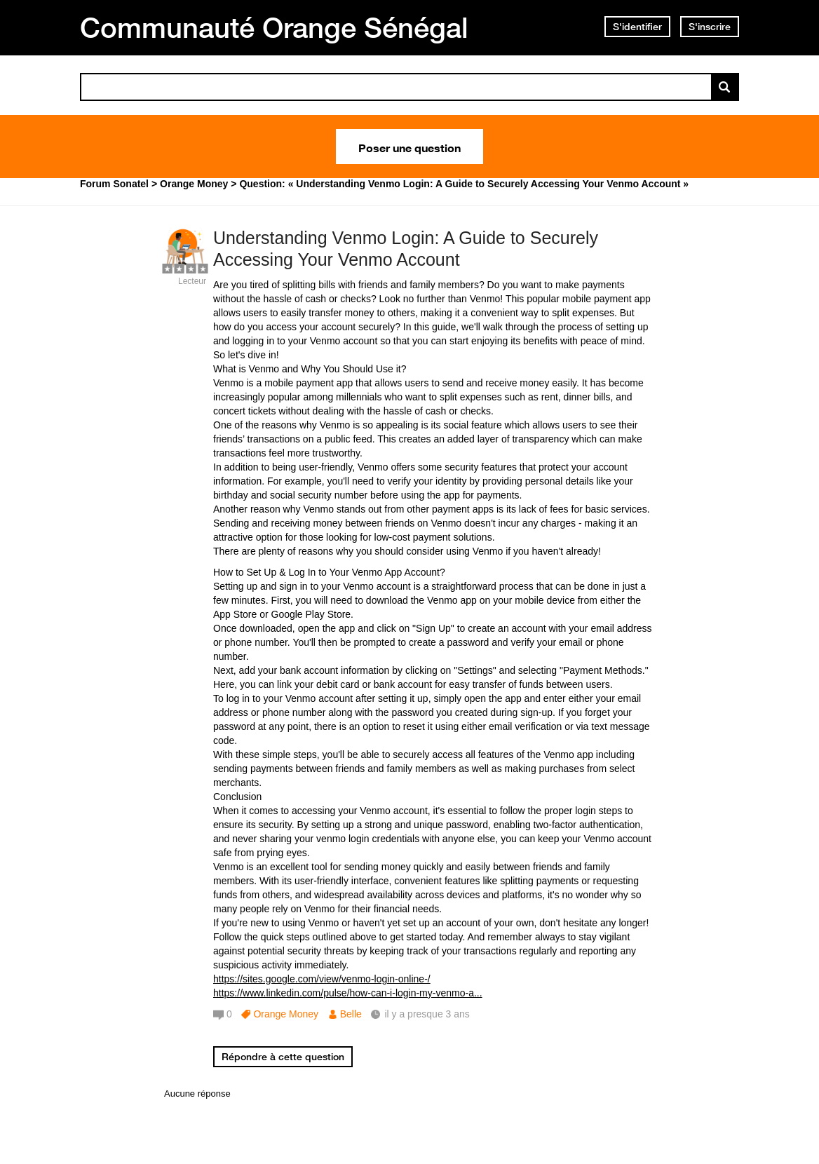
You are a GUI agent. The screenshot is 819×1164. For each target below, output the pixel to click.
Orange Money (285, 1014)
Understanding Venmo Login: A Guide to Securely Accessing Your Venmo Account (405, 248)
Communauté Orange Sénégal (274, 27)
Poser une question (409, 146)
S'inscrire (710, 26)
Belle (351, 1014)
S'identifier (637, 26)
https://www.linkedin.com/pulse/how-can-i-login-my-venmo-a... (347, 993)
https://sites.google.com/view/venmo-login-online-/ (322, 978)
